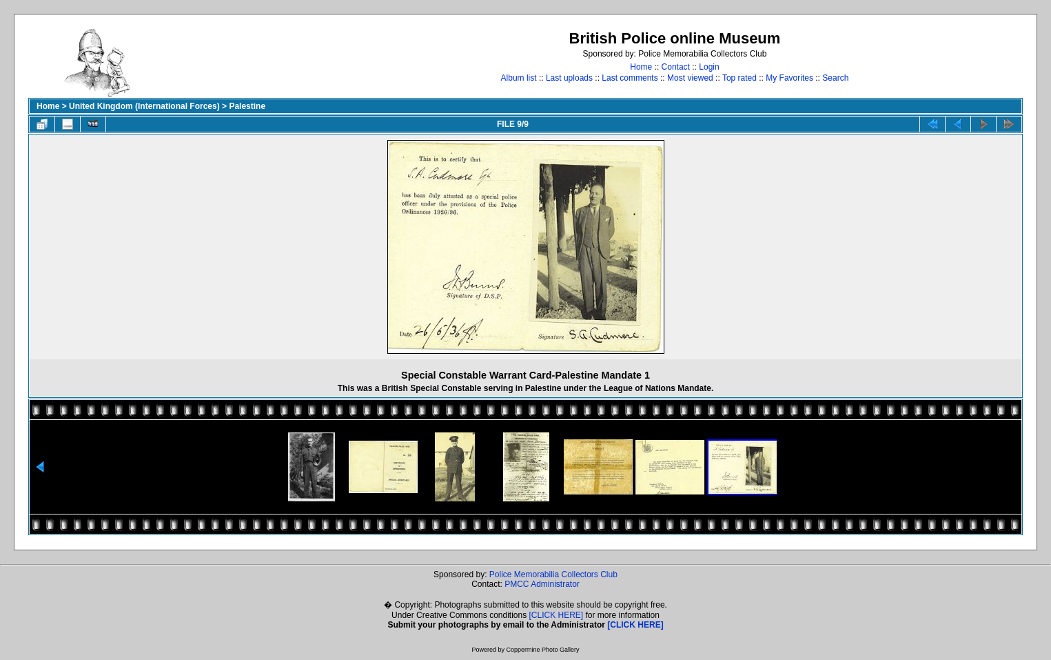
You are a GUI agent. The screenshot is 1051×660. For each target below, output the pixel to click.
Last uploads (569, 78)
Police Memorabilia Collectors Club (553, 574)
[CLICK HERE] (556, 615)
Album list (519, 78)
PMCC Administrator (542, 584)
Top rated (739, 78)
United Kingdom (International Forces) (144, 106)
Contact (676, 67)
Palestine (247, 106)
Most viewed (690, 78)
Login (709, 67)
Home (641, 67)
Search (835, 78)
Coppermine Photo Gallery (542, 649)
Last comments (629, 78)
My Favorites (789, 78)
